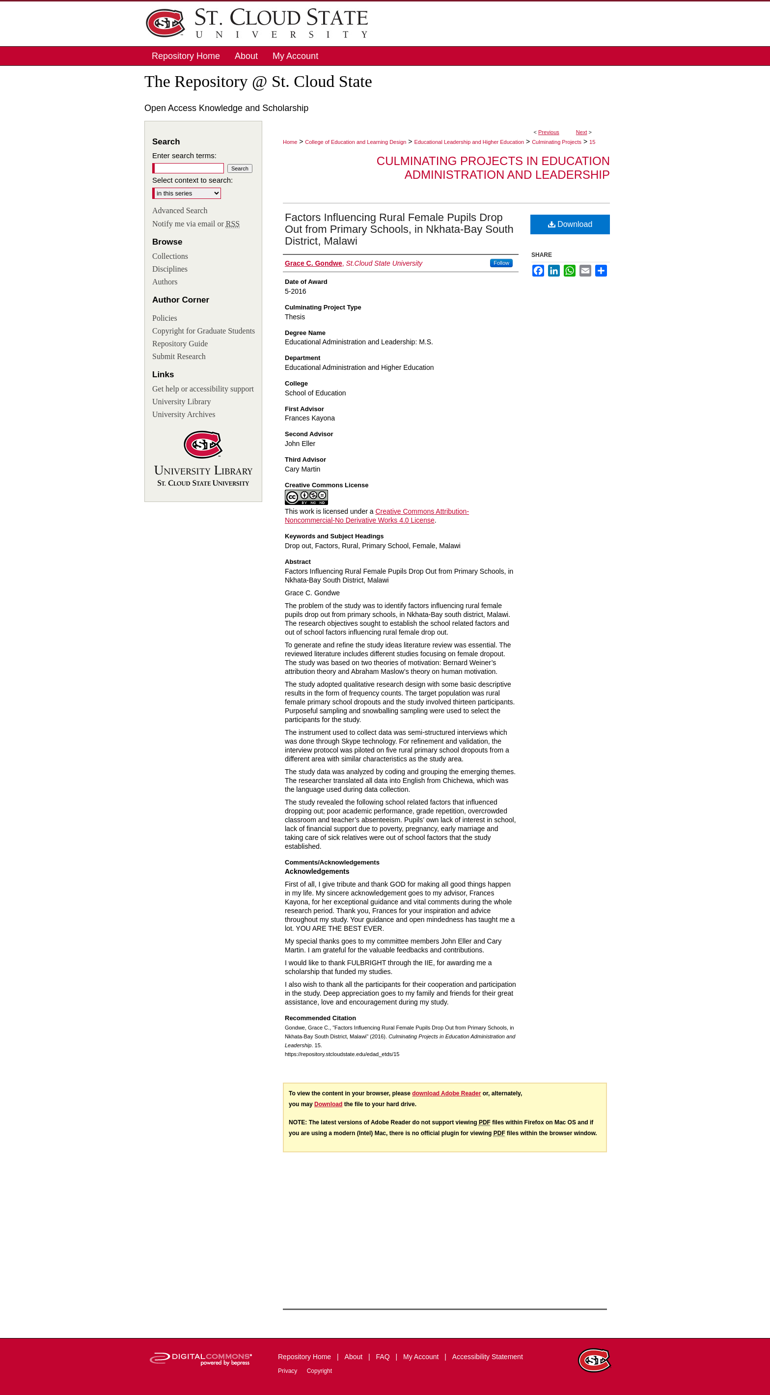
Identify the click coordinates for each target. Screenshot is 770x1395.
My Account (421, 1357)
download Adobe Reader (446, 1093)
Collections (170, 256)
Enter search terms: (184, 155)
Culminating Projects (556, 142)
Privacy (288, 1370)
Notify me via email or (196, 224)
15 (592, 142)
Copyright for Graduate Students (203, 331)
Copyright (319, 1370)
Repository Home (305, 1357)
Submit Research (179, 356)
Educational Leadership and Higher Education (469, 142)
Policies (164, 318)
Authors (165, 282)
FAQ (384, 1357)
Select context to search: (192, 180)
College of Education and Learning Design (355, 142)
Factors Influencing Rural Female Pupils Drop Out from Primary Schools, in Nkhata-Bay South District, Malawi (399, 229)
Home (290, 142)
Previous (548, 132)
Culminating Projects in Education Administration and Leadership (493, 168)
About (354, 1357)
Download (570, 224)
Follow (501, 263)
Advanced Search (179, 210)
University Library (181, 401)
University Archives (183, 414)
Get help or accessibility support (203, 389)
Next (581, 132)
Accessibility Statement (487, 1357)
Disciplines (170, 269)
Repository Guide (180, 343)
